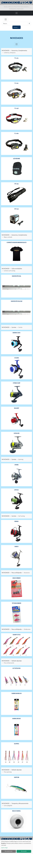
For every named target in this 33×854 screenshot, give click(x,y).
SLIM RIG (16, 743)
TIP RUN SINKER (16, 603)
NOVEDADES (16, 38)
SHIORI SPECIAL (16, 276)
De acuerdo (24, 851)
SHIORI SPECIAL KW (16, 301)
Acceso (16, 27)
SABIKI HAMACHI (16, 693)
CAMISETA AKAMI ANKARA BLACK (16, 242)
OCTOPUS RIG (16, 668)
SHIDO (16, 546)
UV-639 (16, 209)
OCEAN (16, 358)
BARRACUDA (16, 332)
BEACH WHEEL (16, 811)
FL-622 (16, 83)
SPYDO (16, 490)
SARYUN (16, 777)
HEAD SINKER (16, 578)
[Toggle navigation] (5, 19)
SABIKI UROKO (16, 718)
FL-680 (17, 133)
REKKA (16, 521)
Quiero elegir (4, 847)
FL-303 (16, 58)
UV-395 (16, 183)
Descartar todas (8, 851)
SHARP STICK (16, 634)
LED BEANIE (16, 158)
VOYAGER (16, 433)
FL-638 (16, 108)
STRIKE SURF (16, 383)
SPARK (16, 465)
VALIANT (16, 408)
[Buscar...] (15, 23)
